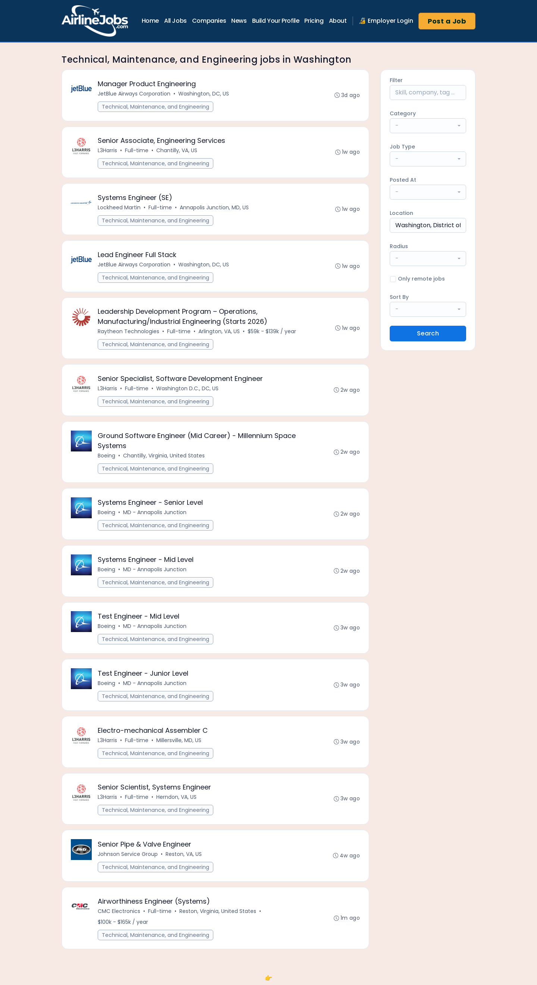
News (238, 20)
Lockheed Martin (119, 208)
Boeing (106, 456)
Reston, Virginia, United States (217, 913)
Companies (209, 20)
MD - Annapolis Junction (154, 513)
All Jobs (175, 20)
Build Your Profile (275, 20)
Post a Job (447, 21)
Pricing (313, 20)
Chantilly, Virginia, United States (164, 456)
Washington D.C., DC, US (187, 389)
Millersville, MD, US (178, 741)
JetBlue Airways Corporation (134, 93)
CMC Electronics (119, 913)
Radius (399, 246)
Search (428, 333)
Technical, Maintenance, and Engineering (155, 106)
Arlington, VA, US (219, 332)
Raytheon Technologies (128, 332)
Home (150, 20)
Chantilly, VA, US (176, 150)
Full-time (136, 150)
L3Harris (107, 150)
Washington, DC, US (203, 93)
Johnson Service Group (128, 856)
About (338, 20)
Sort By (399, 297)
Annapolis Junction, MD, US (214, 208)
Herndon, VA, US (176, 799)
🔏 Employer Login (386, 20)
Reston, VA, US (184, 856)
